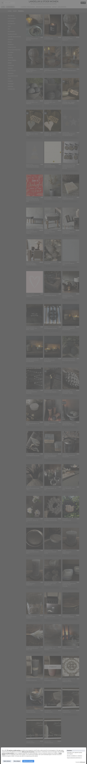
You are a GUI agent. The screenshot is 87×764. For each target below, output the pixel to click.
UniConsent (82, 762)
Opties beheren (7, 761)
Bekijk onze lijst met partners (28, 751)
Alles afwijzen (17, 761)
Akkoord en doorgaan (28, 761)
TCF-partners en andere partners (14, 750)
